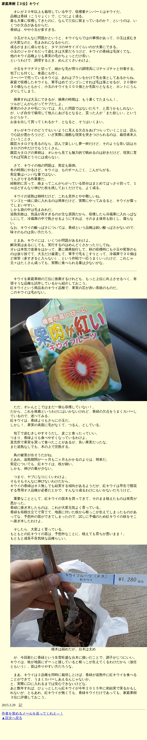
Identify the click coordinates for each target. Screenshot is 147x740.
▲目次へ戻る (12, 718)
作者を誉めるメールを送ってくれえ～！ (32, 713)
